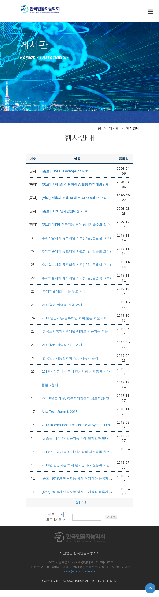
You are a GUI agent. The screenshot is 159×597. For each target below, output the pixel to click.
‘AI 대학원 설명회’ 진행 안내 (62, 304)
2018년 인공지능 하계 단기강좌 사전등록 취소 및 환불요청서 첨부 (90, 451)
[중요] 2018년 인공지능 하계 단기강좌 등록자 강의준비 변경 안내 (89, 478)
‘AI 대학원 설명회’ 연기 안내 (62, 344)
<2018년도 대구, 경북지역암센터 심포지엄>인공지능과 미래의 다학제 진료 (96, 398)
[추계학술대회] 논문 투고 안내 (64, 291)
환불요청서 (50, 385)
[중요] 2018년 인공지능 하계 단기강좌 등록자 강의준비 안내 (86, 491)
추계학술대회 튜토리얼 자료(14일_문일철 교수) (76, 238)
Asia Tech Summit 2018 (60, 411)
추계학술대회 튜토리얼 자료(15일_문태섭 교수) (76, 264)
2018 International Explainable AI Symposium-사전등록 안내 (87, 425)
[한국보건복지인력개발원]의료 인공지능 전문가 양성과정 (83, 331)
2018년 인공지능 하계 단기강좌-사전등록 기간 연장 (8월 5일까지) (90, 465)
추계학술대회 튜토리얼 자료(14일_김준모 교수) (76, 251)
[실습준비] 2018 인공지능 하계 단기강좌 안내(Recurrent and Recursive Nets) (98, 438)
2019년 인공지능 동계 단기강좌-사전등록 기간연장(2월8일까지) (88, 371)
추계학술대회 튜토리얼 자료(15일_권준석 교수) (76, 278)
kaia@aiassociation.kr (79, 571)
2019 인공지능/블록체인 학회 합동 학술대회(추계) (78, 318)
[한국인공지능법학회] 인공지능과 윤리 (70, 358)
